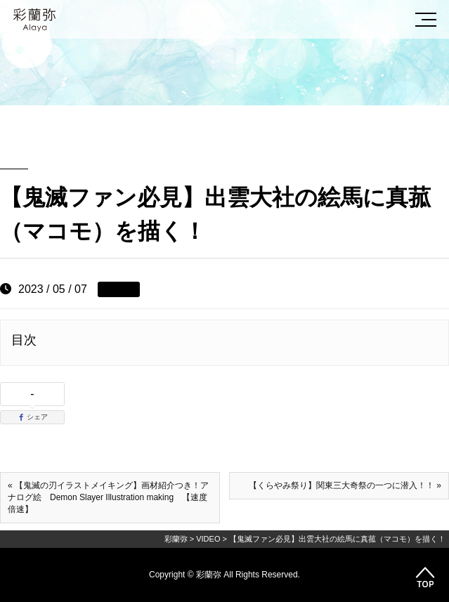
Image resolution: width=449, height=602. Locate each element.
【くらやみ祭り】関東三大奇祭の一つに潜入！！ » (345, 485)
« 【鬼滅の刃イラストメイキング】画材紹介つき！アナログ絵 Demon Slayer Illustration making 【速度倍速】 (108, 497)
